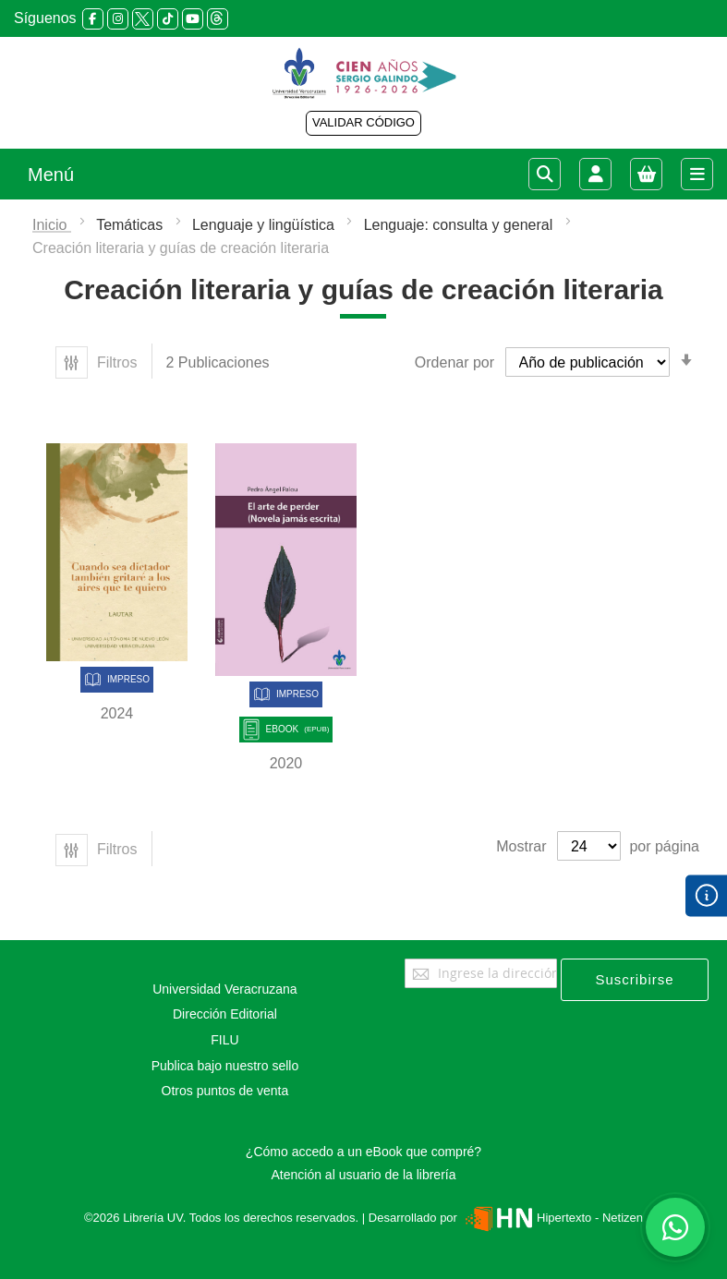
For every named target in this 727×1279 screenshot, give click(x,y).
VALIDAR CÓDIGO (363, 122)
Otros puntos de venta (225, 1090)
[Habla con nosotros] (675, 1227)
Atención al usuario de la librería (363, 1174)
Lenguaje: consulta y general (460, 225)
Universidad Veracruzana (224, 989)
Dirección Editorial (225, 1014)
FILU (224, 1039)
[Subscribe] (635, 980)
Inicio (51, 225)
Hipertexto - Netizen (552, 1218)
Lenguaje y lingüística (265, 225)
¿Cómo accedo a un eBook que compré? (363, 1151)
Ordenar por (454, 362)
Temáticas (131, 225)
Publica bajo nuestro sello (225, 1065)
